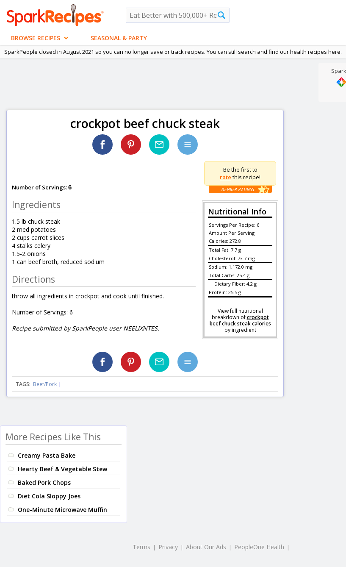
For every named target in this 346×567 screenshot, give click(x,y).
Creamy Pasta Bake (46, 455)
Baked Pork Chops (44, 482)
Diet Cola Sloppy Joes (49, 496)
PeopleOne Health (259, 547)
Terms (141, 547)
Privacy (168, 547)
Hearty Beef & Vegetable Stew (62, 469)
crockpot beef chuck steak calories (240, 320)
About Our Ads (206, 547)
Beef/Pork (45, 384)
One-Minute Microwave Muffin (62, 510)
